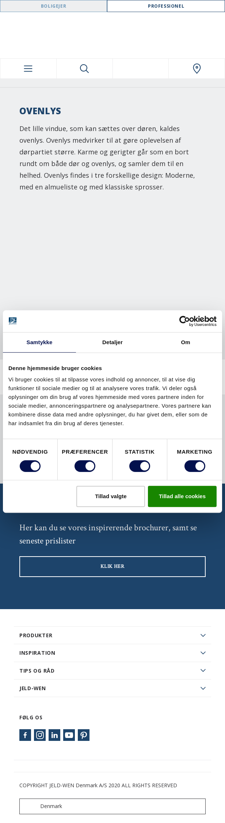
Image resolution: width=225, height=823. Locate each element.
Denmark (42, 806)
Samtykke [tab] (40, 342)
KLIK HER (112, 566)
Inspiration (37, 652)
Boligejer (53, 6)
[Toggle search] (84, 68)
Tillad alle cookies (182, 496)
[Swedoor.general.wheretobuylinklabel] (196, 68)
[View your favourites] (141, 68)
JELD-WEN (32, 688)
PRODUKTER (35, 635)
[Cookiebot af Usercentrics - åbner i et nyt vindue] (185, 321)
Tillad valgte (110, 496)
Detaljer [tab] (112, 342)
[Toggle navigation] (28, 68)
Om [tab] (185, 342)
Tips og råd (37, 670)
